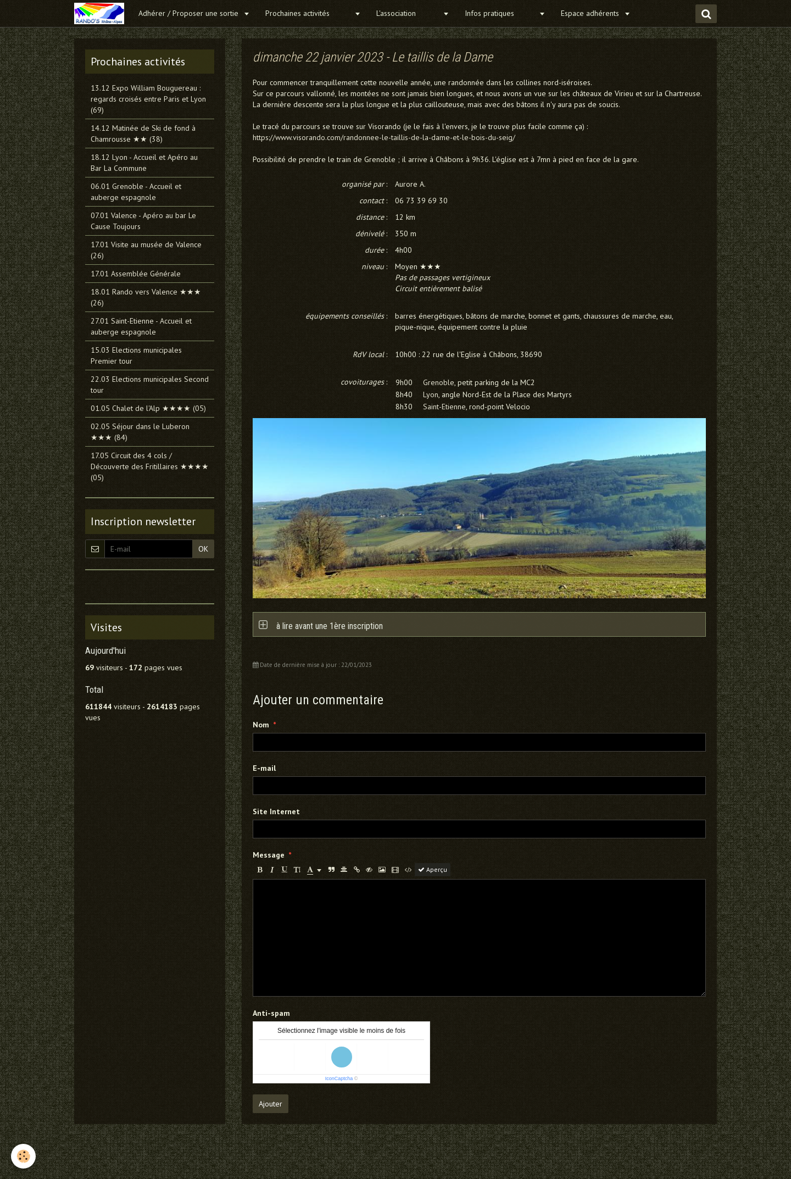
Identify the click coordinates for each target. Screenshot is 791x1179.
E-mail (264, 768)
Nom (261, 725)
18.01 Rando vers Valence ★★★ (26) (146, 297)
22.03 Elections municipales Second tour (150, 384)
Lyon (430, 394)
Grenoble (438, 382)
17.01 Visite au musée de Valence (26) (146, 250)
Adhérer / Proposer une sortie (189, 13)
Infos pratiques (500, 13)
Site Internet (276, 811)
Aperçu (432, 869)
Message (269, 855)
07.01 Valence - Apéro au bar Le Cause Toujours (143, 220)
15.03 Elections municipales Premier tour (136, 355)
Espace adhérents (591, 13)
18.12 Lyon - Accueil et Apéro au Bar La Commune (144, 162)
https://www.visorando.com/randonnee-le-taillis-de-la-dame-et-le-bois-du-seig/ (384, 137)
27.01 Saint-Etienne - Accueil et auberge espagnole (141, 326)
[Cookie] (23, 1156)
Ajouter (270, 1104)
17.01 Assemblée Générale (136, 274)
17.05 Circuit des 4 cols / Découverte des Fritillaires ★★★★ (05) (150, 466)
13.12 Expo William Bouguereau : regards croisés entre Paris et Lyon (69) (148, 99)
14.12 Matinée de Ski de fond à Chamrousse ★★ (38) (143, 133)
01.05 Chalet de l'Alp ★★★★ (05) (148, 408)
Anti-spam (271, 1013)
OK (203, 549)
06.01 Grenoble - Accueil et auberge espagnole (136, 191)
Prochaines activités (308, 13)
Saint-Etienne (444, 406)
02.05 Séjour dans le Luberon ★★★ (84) (140, 431)
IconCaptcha (339, 1078)
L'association (408, 13)
